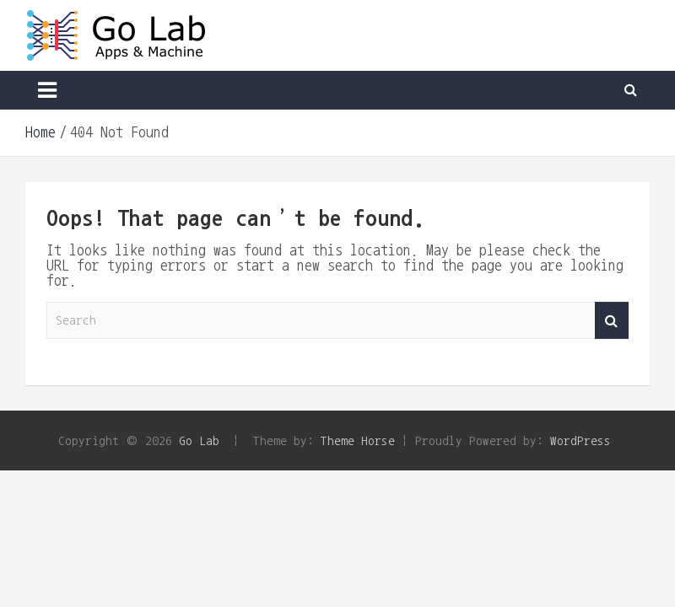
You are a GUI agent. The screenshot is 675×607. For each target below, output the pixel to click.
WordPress (580, 440)
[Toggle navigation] (47, 90)
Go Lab (199, 440)
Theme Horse (358, 440)
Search (612, 321)
